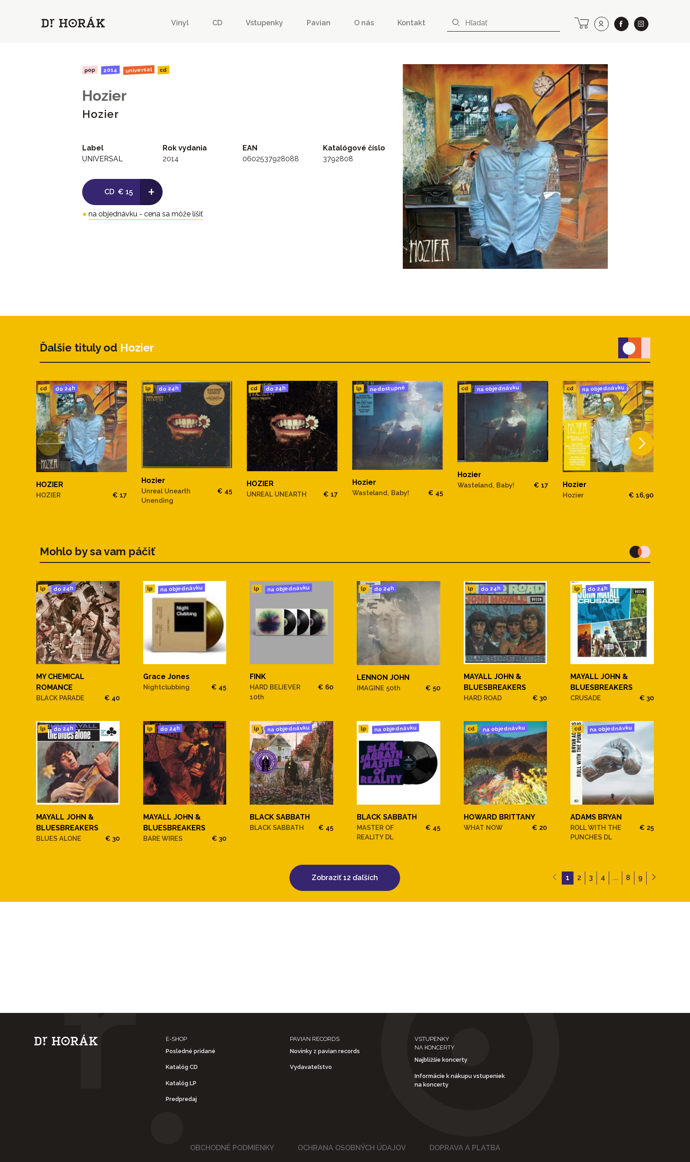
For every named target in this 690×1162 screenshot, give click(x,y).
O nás (364, 23)
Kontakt (411, 23)
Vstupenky (264, 23)
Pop (89, 69)
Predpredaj (181, 1099)
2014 (110, 70)
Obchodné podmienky (232, 1147)
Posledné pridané (190, 1051)
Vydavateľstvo (311, 1067)
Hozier (104, 95)
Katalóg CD (182, 1067)
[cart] (581, 22)
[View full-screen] (597, 74)
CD (217, 23)
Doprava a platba (464, 1147)
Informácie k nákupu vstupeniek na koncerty (460, 1080)
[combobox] (503, 23)
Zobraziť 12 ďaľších (345, 877)
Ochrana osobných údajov (352, 1147)
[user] (601, 24)
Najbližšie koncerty (441, 1059)
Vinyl (180, 23)
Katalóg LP (181, 1083)
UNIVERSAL (138, 70)
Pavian (319, 23)
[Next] (641, 443)
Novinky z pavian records (325, 1051)
